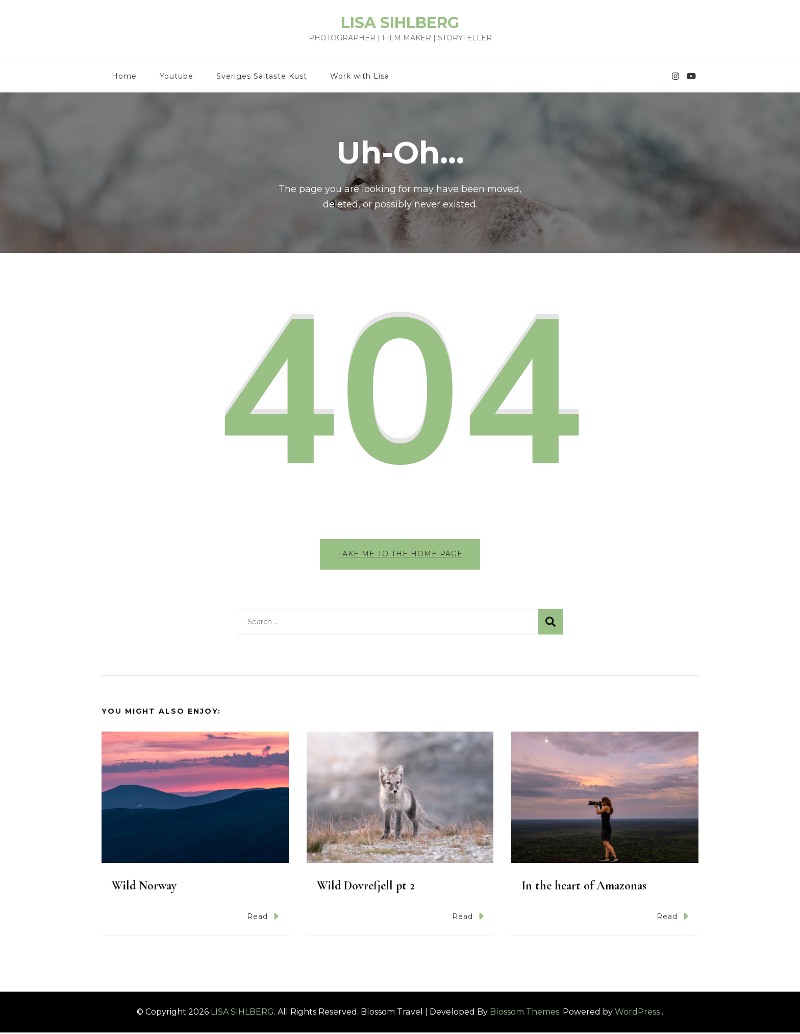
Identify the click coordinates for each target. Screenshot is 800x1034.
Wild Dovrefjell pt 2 (366, 887)
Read (263, 918)
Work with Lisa (359, 76)
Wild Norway (144, 887)
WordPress (637, 1013)
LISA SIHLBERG (400, 22)
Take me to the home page (400, 553)
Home (124, 76)
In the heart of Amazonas (583, 887)
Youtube (176, 76)
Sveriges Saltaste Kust (261, 76)
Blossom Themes (524, 1013)
